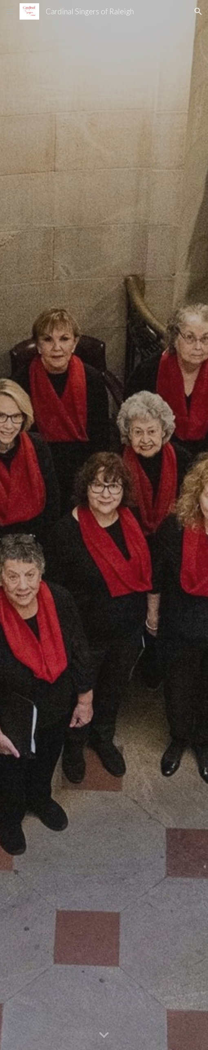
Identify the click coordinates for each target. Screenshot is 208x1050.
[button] (10, 11)
